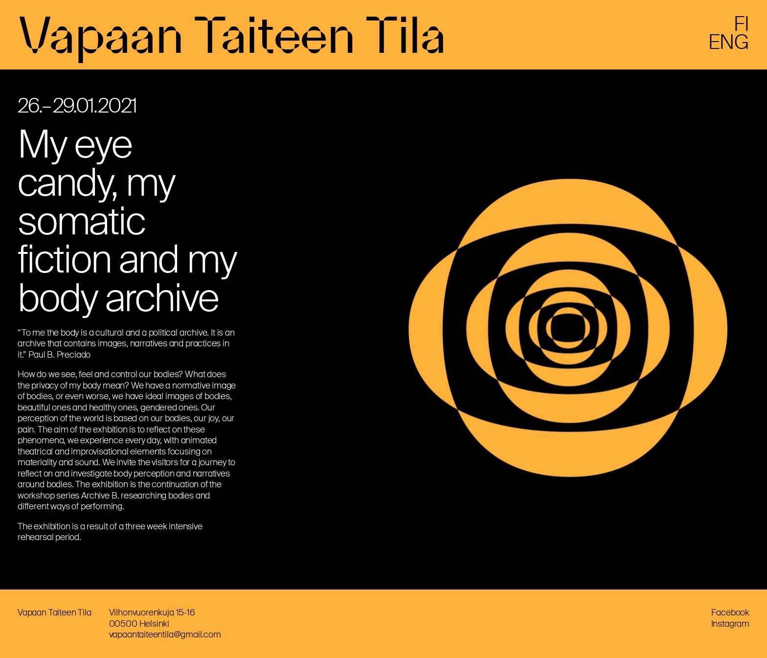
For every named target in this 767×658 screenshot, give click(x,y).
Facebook (730, 612)
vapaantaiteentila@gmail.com (165, 634)
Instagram (730, 624)
